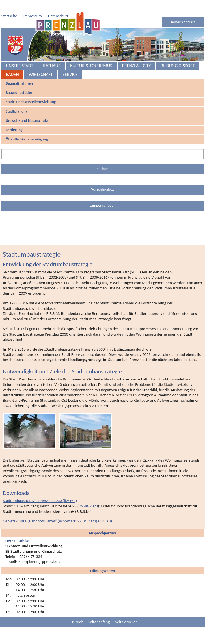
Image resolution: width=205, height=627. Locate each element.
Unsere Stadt (19, 54)
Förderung (14, 118)
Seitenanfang (99, 610)
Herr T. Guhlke (17, 529)
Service (70, 63)
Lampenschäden (102, 194)
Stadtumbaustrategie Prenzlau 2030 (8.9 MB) (40, 489)
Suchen (102, 157)
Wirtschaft (41, 63)
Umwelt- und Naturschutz (27, 109)
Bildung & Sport (178, 54)
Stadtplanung (17, 100)
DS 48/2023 (88, 494)
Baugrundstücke (19, 81)
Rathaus (51, 54)
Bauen (12, 63)
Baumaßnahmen (19, 72)
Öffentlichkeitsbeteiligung (27, 128)
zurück (77, 610)
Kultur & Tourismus (91, 54)
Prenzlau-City (136, 54)
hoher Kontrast (183, 10)
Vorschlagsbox (102, 178)
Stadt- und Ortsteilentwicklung (31, 90)
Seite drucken (126, 610)
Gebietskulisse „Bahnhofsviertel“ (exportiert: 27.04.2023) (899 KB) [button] (57, 509)
